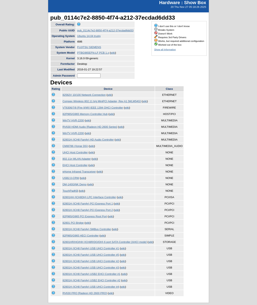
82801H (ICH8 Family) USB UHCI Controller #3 (90, 267)
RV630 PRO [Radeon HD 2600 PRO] (84, 293)
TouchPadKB (70, 190)
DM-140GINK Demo (74, 184)
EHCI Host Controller (74, 165)
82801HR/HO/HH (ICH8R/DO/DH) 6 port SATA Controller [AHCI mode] (104, 242)
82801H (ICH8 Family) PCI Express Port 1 (87, 203)
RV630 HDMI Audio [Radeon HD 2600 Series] (89, 126)
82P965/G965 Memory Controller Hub (85, 114)
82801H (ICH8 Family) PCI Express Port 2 (87, 210)
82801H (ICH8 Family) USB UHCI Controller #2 (90, 261)
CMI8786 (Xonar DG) (75, 146)
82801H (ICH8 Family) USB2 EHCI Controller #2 (91, 280)
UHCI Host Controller (75, 152)
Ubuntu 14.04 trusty (88, 36)
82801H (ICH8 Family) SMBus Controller (86, 229)
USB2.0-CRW (70, 178)
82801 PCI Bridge (73, 222)
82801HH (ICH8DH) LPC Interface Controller (89, 197)
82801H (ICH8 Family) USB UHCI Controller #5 (90, 254)
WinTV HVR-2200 (73, 120)
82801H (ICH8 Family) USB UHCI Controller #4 (90, 286)
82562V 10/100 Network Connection (84, 94)
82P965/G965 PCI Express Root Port (84, 216)
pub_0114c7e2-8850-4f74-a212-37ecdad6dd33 (105, 30)
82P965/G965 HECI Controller (80, 235)
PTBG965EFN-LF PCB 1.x (93, 52)
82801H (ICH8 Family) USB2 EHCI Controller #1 (91, 273)
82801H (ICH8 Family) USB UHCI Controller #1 (90, 248)
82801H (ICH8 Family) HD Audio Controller (88, 139)
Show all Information (165, 49)
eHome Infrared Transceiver (79, 171)
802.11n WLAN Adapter (76, 158)
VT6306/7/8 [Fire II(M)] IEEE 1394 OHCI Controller (92, 107)
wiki (113, 52)
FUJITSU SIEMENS (89, 47)
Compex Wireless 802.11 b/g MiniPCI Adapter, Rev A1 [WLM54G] (101, 101)
